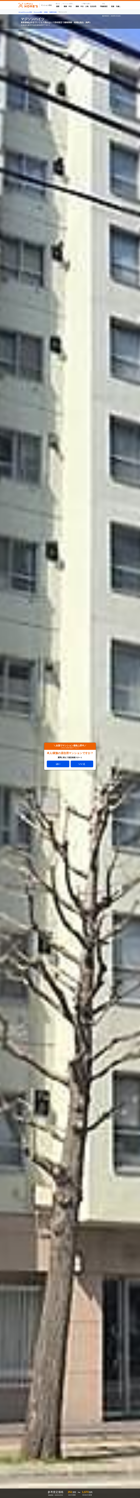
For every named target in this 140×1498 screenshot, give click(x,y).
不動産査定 (104, 6)
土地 (86, 6)
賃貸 (57, 6)
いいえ (82, 764)
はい (58, 764)
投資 (112, 6)
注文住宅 (93, 6)
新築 (66, 6)
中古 (71, 6)
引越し (118, 6)
